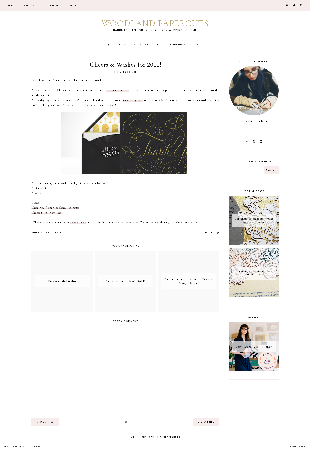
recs (58, 232)
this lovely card (133, 100)
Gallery (200, 44)
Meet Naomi (32, 5)
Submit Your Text (146, 44)
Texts (121, 44)
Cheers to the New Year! (47, 212)
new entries (45, 421)
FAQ (106, 44)
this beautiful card (117, 90)
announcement (42, 232)
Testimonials (176, 44)
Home (11, 5)
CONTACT (54, 5)
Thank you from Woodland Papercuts (55, 207)
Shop (72, 5)
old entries (206, 421)
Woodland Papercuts (155, 23)
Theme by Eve (296, 446)
